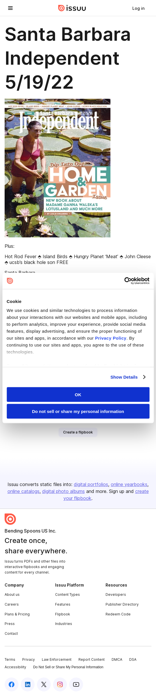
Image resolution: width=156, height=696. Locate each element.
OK (78, 394)
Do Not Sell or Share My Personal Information (68, 667)
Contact (11, 633)
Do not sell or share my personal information (78, 411)
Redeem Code (118, 614)
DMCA (117, 659)
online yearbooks (129, 484)
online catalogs (23, 491)
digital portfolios (91, 484)
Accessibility (15, 667)
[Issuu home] (72, 8)
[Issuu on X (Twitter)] (44, 684)
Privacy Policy (111, 338)
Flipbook (62, 614)
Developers (116, 594)
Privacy (28, 659)
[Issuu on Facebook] (11, 684)
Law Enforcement (57, 659)
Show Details (124, 377)
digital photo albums (63, 491)
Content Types (67, 594)
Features (62, 604)
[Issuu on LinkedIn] (28, 684)
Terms (10, 659)
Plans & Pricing (17, 614)
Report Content (91, 659)
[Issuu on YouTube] (76, 684)
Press (10, 623)
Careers (12, 604)
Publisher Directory (122, 604)
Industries (63, 623)
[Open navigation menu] (10, 8)
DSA (132, 659)
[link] (138, 8)
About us (12, 594)
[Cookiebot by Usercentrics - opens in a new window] (124, 281)
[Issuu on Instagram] (60, 684)
